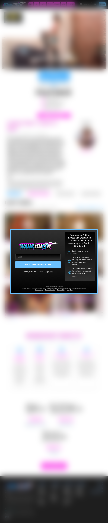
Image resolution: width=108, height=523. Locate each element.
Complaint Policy (61, 289)
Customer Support (39, 289)
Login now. (49, 272)
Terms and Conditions (50, 289)
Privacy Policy (70, 289)
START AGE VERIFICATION (38, 264)
